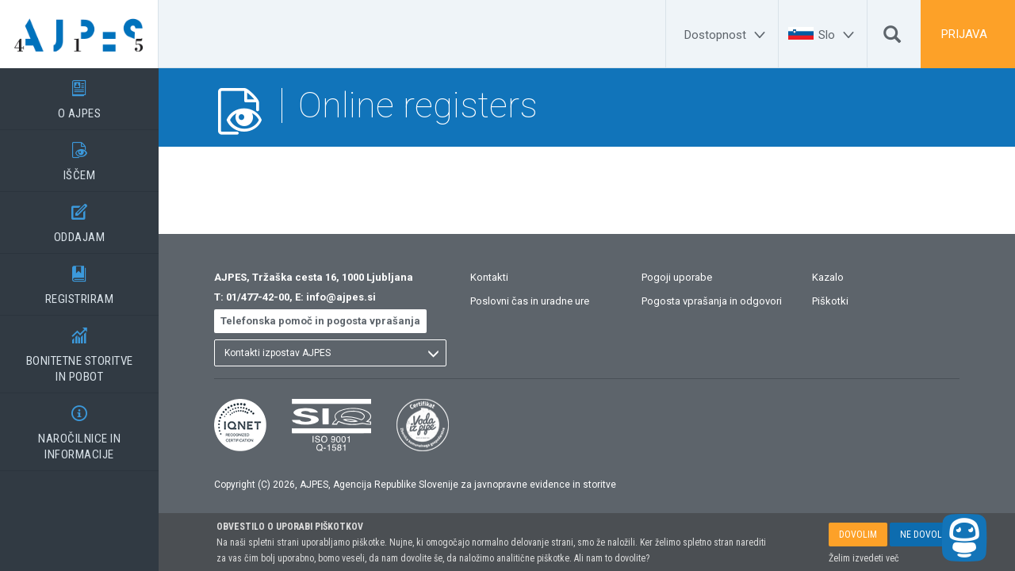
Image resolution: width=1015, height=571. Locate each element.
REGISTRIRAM (79, 280)
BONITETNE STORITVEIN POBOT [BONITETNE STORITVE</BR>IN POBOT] (79, 350)
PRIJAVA (964, 34)
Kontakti (489, 277)
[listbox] (330, 352)
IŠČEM (79, 156)
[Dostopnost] (727, 35)
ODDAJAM (79, 218)
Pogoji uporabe (677, 277)
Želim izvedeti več (864, 558)
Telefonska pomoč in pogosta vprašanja (320, 321)
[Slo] (838, 35)
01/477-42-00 (257, 297)
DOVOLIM (858, 534)
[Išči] (892, 38)
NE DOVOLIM (926, 534)
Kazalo (828, 277)
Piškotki (830, 301)
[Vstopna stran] (79, 34)
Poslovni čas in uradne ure (529, 301)
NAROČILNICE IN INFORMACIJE (79, 427)
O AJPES (79, 94)
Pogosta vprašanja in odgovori (712, 301)
